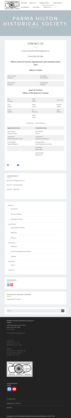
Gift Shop (13, 256)
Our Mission (14, 209)
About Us (32, 3)
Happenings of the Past (18, 227)
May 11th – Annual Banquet (15, 185)
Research (13, 238)
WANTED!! (14, 233)
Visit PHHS (36, 7)
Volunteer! (14, 246)
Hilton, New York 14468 (13, 327)
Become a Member (16, 214)
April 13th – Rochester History (15, 180)
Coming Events (44, 3)
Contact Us (47, 7)
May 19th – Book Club (13, 189)
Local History (57, 3)
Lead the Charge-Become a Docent (21, 251)
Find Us (13, 265)
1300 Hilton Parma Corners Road (16, 325)
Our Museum (25, 7)
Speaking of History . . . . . (18, 219)
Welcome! (24, 3)
